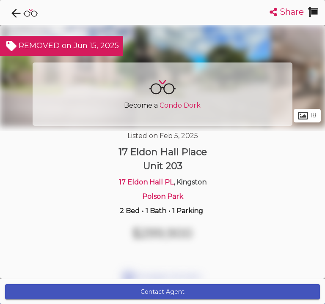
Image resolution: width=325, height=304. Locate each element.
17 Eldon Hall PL (146, 182)
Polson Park (162, 197)
